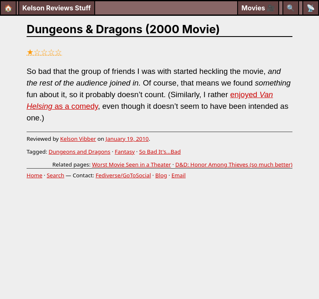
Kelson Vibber (78, 138)
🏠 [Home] (8, 8)
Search (55, 175)
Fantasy (125, 151)
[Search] (290, 8)
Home (34, 175)
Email (179, 175)
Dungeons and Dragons (79, 151)
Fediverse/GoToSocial (123, 175)
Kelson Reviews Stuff (56, 8)
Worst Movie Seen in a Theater (131, 164)
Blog (161, 175)
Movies (258, 8)
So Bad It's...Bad (160, 151)
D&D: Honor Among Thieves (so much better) (233, 164)
